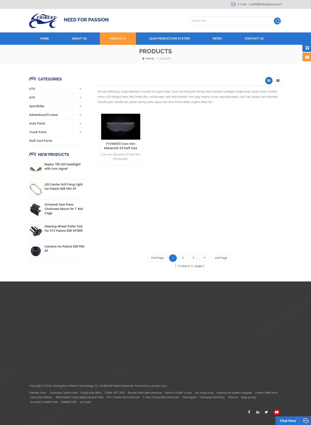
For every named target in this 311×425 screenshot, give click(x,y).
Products (118, 38)
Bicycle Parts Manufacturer (145, 393)
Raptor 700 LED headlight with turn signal (63, 167)
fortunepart (189, 397)
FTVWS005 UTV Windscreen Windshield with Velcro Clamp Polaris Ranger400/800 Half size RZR (93, 229)
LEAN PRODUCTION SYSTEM (169, 38)
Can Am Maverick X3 (212, 350)
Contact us (254, 38)
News (217, 38)
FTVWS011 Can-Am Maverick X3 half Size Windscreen (119, 146)
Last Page (221, 258)
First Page (157, 258)
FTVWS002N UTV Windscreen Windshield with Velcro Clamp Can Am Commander (250, 159)
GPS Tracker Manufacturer (123, 397)
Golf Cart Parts (40, 140)
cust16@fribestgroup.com (265, 4)
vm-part (85, 402)
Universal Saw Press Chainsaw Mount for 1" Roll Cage (64, 209)
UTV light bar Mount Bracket (216, 357)
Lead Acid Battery (41, 397)
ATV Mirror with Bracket (213, 371)
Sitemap (152, 343)
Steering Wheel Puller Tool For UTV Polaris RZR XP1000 (64, 229)
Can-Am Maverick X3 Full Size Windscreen (164, 146)
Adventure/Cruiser (43, 114)
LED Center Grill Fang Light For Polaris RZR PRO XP (64, 187)
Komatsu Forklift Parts (44, 402)
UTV (32, 88)
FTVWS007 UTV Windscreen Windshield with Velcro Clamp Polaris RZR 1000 (168, 229)
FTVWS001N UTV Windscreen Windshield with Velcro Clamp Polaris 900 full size (208, 159)
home (148, 59)
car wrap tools (204, 393)
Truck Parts (38, 132)
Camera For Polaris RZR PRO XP (65, 249)
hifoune (233, 397)
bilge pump (248, 397)
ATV (32, 97)
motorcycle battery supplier (234, 393)
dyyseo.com (159, 386)
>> (204, 258)
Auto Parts (37, 123)
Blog (150, 336)
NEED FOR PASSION (86, 19)
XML (149, 350)
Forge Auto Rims (91, 393)
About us (79, 38)
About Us (153, 316)
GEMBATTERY (69, 402)
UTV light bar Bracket (212, 364)
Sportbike (36, 106)
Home (44, 38)
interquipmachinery (212, 397)
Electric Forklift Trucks (178, 393)
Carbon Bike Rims (266, 393)
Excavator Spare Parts (64, 393)
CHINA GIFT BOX (115, 393)
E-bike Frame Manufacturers (161, 397)
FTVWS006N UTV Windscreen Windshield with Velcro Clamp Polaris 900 (129, 229)
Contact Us (154, 330)
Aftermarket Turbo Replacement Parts (80, 397)
